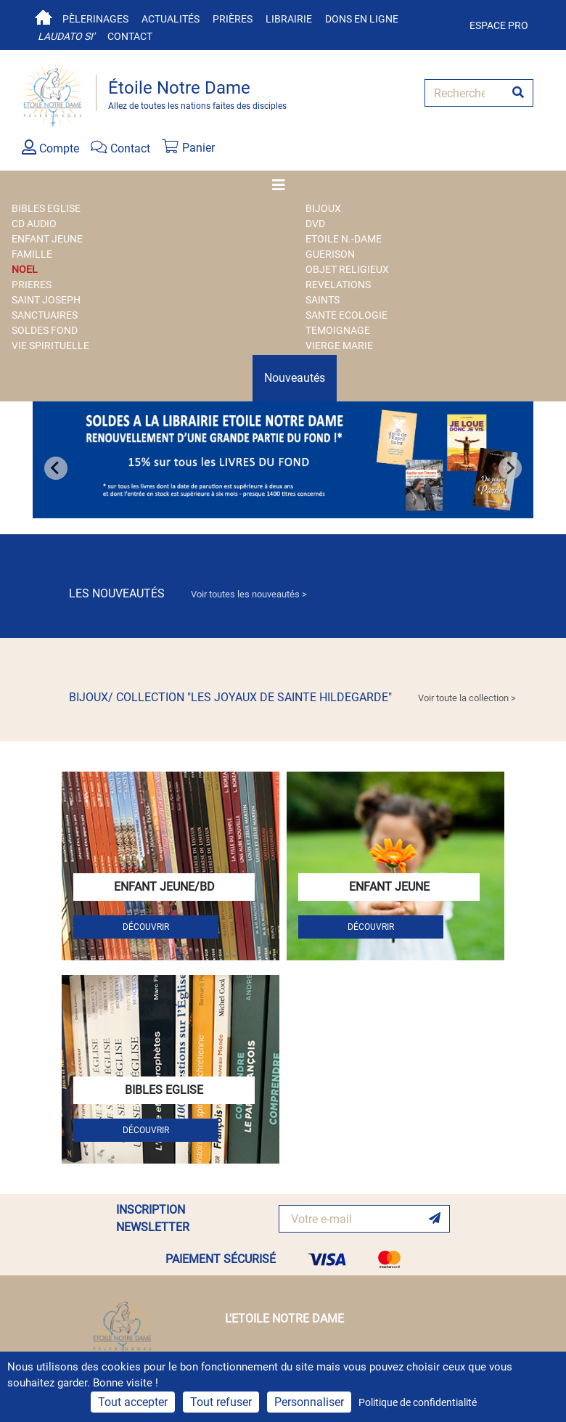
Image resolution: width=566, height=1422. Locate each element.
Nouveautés (294, 378)
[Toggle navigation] (283, 185)
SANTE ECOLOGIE (346, 315)
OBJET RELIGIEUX (347, 269)
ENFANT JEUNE (47, 239)
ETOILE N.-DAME (343, 239)
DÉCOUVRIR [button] (146, 927)
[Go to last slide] (55, 468)
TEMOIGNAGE (337, 330)
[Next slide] (510, 468)
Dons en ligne (361, 19)
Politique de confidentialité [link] (417, 1402)
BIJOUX (323, 208)
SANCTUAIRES (45, 315)
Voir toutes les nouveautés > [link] (249, 594)
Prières (233, 19)
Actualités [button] (171, 19)
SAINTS (322, 300)
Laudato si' (66, 36)
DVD (315, 223)
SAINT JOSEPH (46, 300)
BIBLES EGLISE (46, 208)
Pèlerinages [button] (95, 19)
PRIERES (32, 284)
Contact (129, 36)
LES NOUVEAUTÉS (188, 593)
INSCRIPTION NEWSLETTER (152, 1218)
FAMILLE (32, 254)
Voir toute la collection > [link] (467, 697)
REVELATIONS (338, 284)
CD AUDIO (34, 223)
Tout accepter (133, 1402)
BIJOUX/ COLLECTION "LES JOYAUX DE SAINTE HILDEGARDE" (292, 697)
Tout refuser (221, 1402)
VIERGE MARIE (339, 345)
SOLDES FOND (45, 330)
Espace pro (498, 25)
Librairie (289, 19)
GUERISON (330, 254)
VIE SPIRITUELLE (50, 345)
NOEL (25, 269)
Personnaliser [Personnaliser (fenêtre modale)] (309, 1402)
